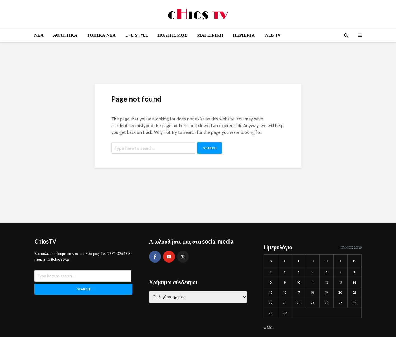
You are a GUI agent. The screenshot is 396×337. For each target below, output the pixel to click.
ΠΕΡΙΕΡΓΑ (244, 35)
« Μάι (269, 327)
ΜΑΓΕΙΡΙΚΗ (210, 35)
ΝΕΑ (39, 35)
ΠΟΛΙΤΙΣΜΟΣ (172, 35)
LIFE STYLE (136, 35)
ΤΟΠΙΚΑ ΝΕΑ (101, 35)
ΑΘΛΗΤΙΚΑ (65, 35)
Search (209, 148)
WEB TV (272, 35)
